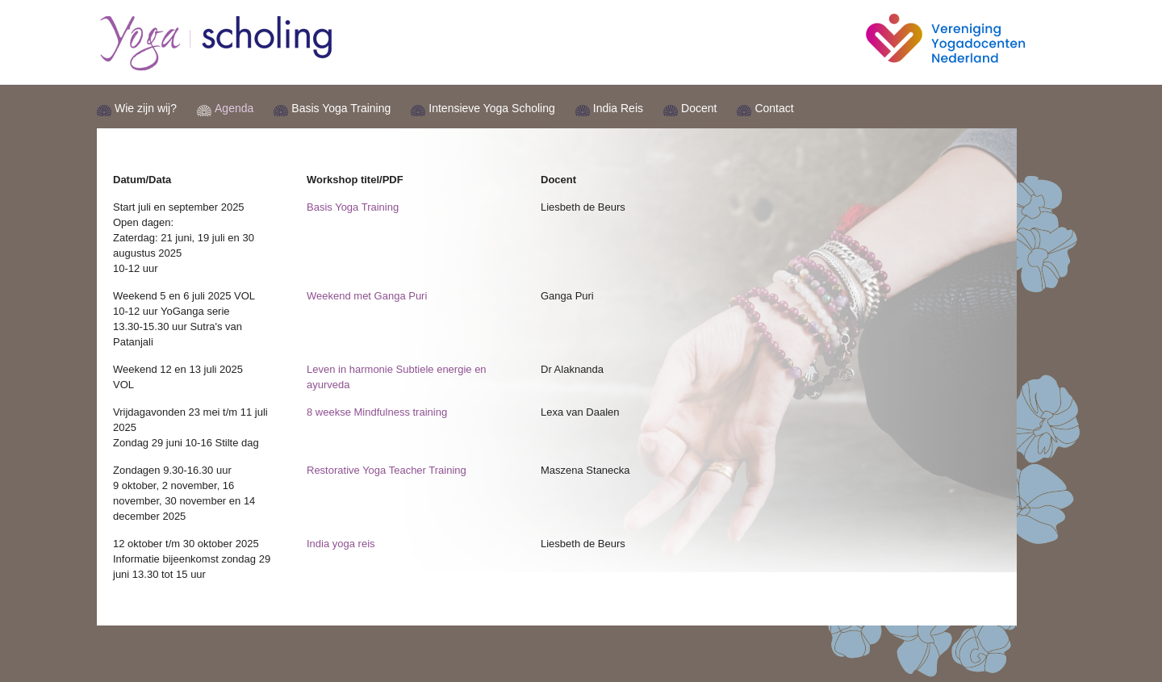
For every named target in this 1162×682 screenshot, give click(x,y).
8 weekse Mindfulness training (377, 412)
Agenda (234, 108)
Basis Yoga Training (341, 108)
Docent (699, 108)
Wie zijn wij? (146, 108)
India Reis (618, 108)
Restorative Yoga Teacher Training (386, 470)
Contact (773, 108)
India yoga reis (341, 544)
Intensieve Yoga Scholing (491, 108)
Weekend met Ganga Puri (367, 296)
